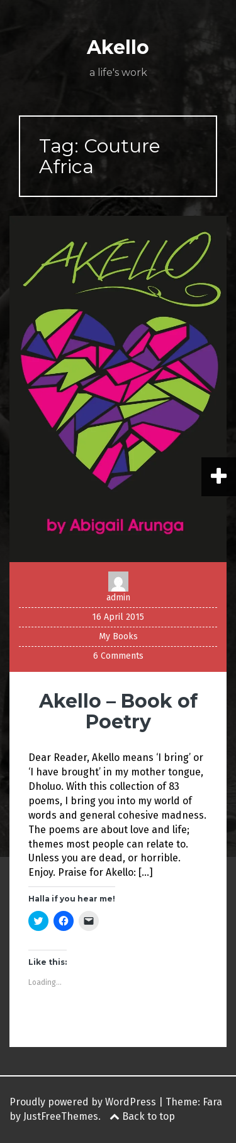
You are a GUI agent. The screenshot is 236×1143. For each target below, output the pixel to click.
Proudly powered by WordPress (82, 1102)
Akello (118, 47)
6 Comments (118, 656)
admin (118, 597)
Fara (212, 1102)
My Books (118, 636)
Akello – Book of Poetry (118, 711)
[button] (118, 389)
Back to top (142, 1116)
